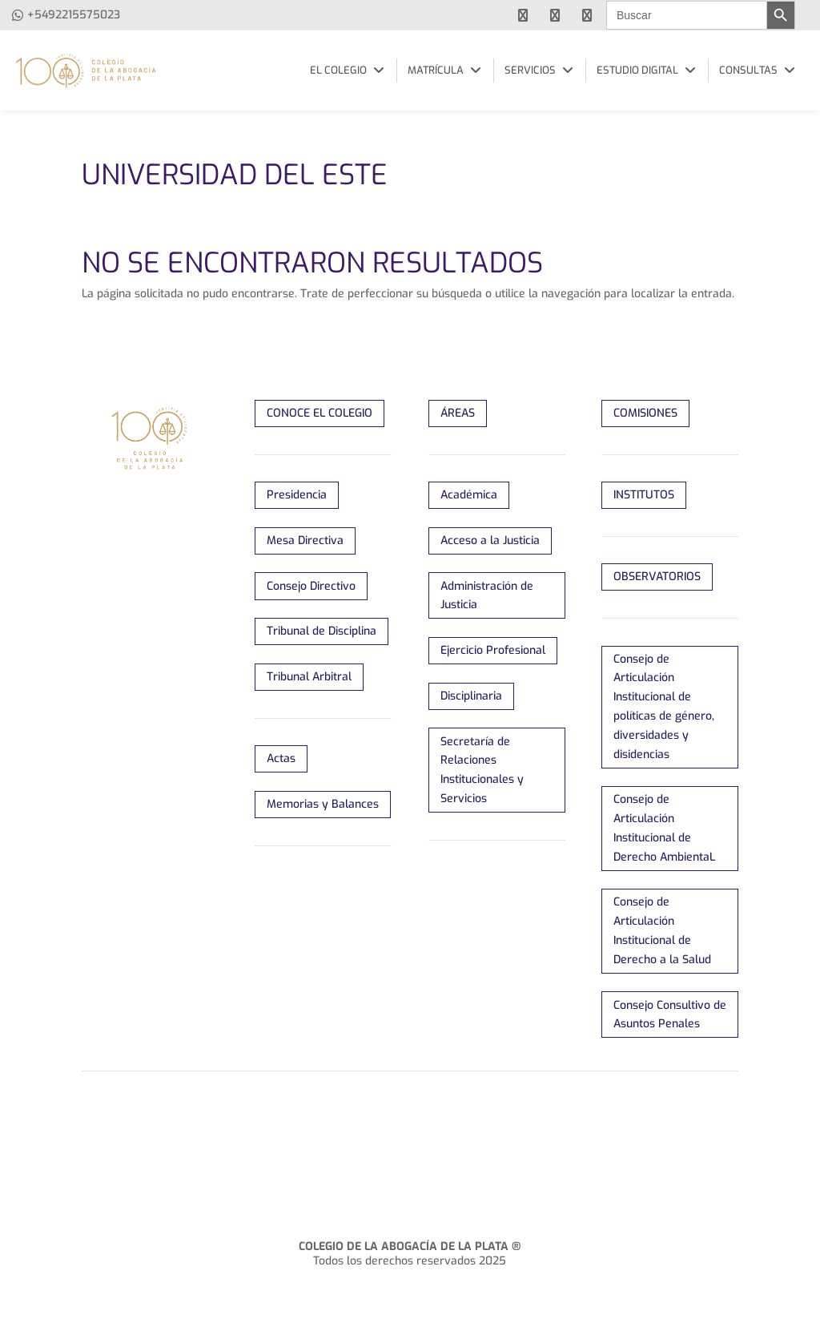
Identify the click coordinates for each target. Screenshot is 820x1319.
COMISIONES (645, 413)
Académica (468, 494)
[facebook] (523, 15)
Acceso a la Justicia (490, 540)
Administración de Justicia (486, 596)
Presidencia (297, 494)
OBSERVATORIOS (657, 576)
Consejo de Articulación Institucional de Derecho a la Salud (662, 930)
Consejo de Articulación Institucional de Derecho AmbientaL (664, 828)
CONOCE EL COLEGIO (319, 413)
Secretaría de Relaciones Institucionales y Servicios (482, 770)
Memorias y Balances (323, 804)
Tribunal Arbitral (309, 676)
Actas (281, 758)
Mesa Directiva (305, 540)
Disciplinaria (471, 696)
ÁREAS (457, 413)
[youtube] (555, 15)
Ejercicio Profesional (492, 650)
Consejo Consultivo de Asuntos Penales (669, 1015)
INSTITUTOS (643, 494)
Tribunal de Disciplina (321, 631)
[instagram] (587, 15)
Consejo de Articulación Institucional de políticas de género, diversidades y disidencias (663, 706)
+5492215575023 (73, 14)
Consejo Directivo (311, 586)
